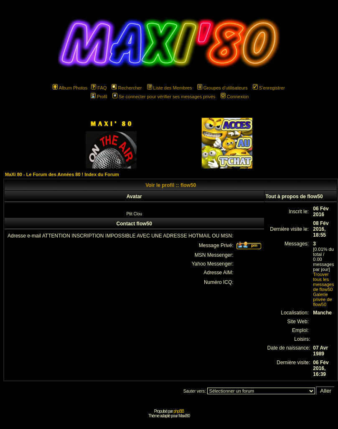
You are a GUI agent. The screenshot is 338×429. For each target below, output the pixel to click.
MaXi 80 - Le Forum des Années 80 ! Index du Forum (62, 174)
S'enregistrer (269, 87)
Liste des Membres (169, 87)
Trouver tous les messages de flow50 (323, 282)
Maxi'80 (184, 416)
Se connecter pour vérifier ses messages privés (164, 96)
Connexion (235, 96)
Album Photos (70, 87)
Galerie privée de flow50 (322, 299)
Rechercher (127, 87)
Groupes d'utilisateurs (222, 87)
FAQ (99, 87)
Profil (99, 96)
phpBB (178, 411)
